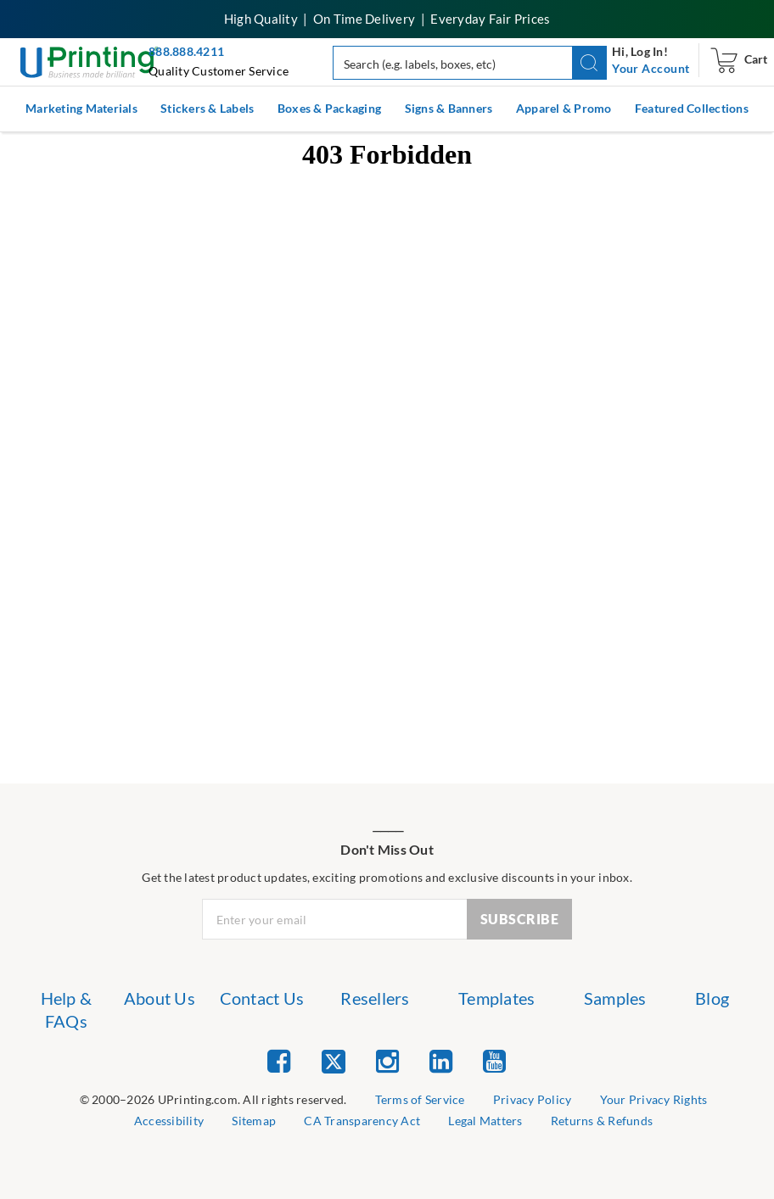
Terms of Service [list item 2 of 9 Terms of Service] (420, 1099)
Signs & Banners (449, 108)
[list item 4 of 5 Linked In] (440, 1060)
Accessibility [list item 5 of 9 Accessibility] (169, 1120)
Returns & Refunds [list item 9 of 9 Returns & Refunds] (602, 1120)
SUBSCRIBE (519, 919)
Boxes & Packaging (329, 108)
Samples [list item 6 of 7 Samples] (615, 998)
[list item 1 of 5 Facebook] (278, 1060)
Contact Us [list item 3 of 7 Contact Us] (262, 998)
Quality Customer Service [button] (219, 71)
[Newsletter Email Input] (335, 919)
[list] (213, 1100)
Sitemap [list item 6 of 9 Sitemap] (254, 1120)
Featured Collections (692, 108)
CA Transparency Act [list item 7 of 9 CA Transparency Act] (362, 1120)
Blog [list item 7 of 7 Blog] (712, 998)
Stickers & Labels (207, 108)
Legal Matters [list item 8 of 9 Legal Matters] (485, 1120)
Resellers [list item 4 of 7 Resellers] (374, 998)
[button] (589, 63)
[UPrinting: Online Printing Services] (89, 60)
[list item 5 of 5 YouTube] (494, 1060)
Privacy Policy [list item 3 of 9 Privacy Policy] (532, 1099)
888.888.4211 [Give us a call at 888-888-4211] (186, 51)
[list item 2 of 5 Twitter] (333, 1062)
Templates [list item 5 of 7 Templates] (496, 998)
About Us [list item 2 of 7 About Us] (159, 998)
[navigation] (650, 68)
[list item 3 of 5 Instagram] (387, 1060)
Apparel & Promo (564, 108)
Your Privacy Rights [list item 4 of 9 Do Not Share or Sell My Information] (654, 1099)
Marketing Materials (81, 108)
